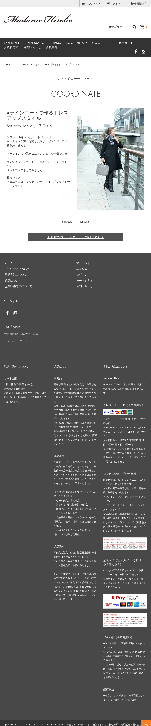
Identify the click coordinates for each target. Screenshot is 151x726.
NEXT (83, 221)
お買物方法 (11, 47)
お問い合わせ (32, 47)
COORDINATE (76, 43)
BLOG (95, 43)
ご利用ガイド (124, 42)
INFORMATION (36, 43)
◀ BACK (66, 221)
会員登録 (139, 3)
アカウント (91, 3)
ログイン (115, 3)
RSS (7, 326)
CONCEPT (11, 43)
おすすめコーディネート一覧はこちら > (75, 237)
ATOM (15, 326)
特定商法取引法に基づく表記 (22, 332)
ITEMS (56, 43)
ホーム (7, 64)
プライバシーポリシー (17, 337)
